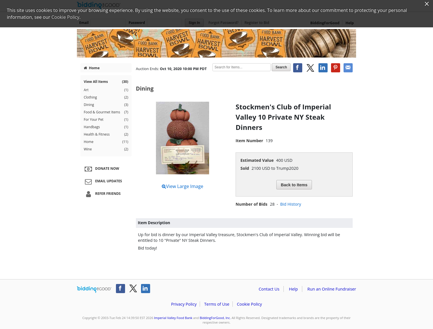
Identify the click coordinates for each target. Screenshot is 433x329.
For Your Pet (106, 119)
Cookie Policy (249, 304)
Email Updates (102, 181)
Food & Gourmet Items (106, 112)
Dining (106, 105)
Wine (106, 149)
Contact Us (269, 289)
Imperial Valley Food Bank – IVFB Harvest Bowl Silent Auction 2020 (216, 43)
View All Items (106, 81)
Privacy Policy (184, 304)
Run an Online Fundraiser (331, 289)
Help (293, 289)
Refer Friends (101, 194)
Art (106, 90)
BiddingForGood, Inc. (215, 318)
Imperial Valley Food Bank (173, 318)
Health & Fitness (106, 134)
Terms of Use (216, 304)
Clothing (106, 97)
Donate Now (101, 169)
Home (92, 67)
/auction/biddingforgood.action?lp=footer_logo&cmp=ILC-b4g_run (94, 289)
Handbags (106, 127)
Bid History (290, 204)
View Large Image (182, 186)
